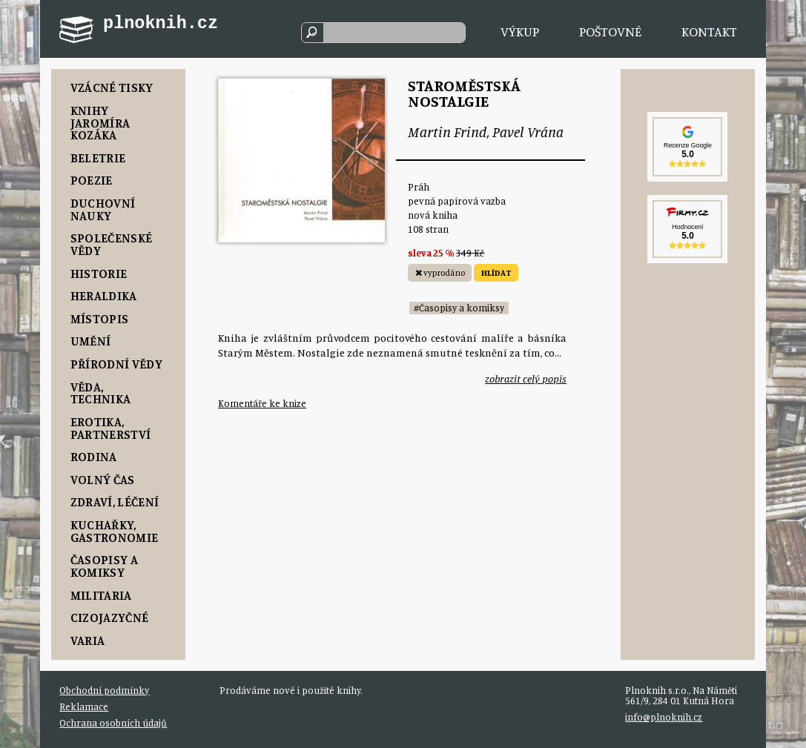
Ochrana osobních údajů (113, 723)
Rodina (93, 456)
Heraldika (103, 295)
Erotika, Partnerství (110, 428)
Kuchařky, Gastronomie (114, 531)
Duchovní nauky (103, 209)
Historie (99, 273)
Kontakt (709, 31)
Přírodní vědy (116, 363)
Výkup (520, 31)
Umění (90, 340)
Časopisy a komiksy (104, 566)
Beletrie (98, 157)
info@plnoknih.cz (663, 717)
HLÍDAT (496, 273)
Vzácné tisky (111, 87)
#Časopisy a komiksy (459, 308)
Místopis (99, 318)
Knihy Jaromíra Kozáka (100, 122)
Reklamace (83, 706)
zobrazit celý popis (525, 378)
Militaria (101, 595)
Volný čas (102, 479)
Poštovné (610, 31)
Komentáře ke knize (262, 403)
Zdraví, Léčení (114, 501)
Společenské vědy (111, 244)
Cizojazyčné (109, 617)
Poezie (91, 180)
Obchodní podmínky (104, 690)
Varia (87, 640)
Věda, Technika (100, 393)
